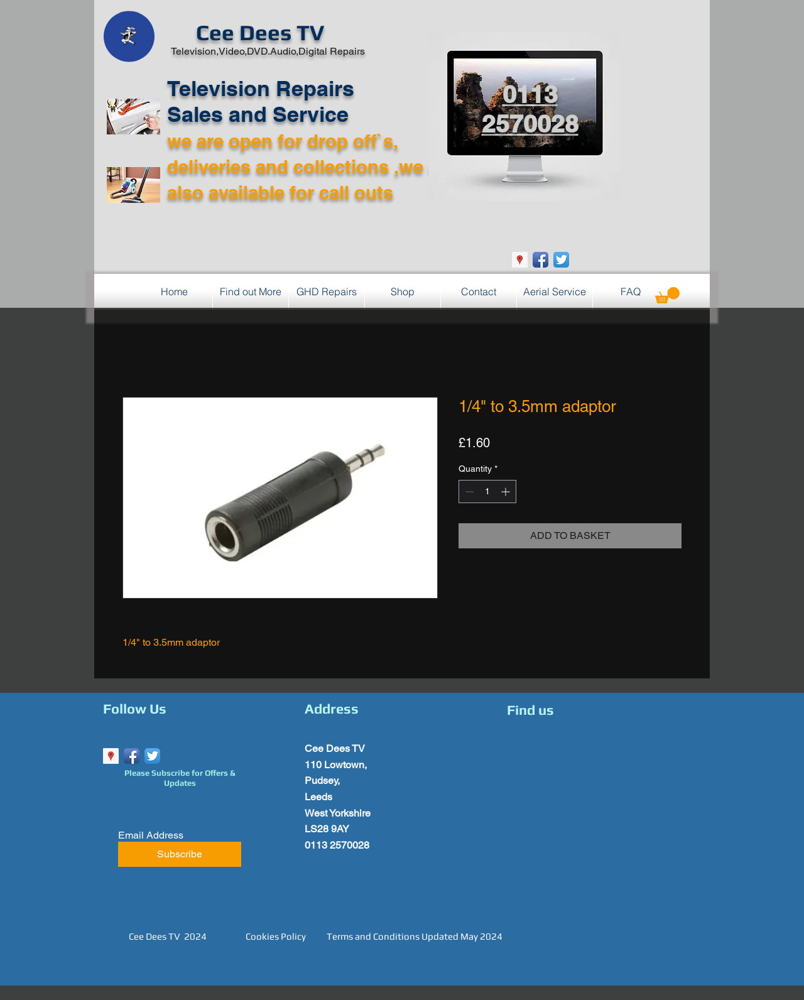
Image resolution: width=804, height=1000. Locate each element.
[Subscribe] (179, 854)
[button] (667, 295)
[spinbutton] (487, 492)
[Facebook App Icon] (540, 260)
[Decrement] (468, 492)
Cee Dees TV (260, 32)
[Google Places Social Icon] (520, 260)
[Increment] (506, 492)
